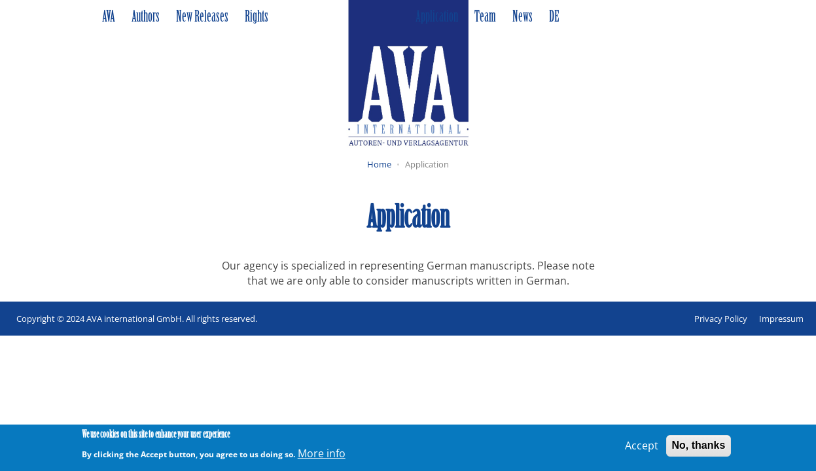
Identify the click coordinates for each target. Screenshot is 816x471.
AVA (108, 18)
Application (437, 18)
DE (554, 18)
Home (379, 164)
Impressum (781, 318)
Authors (146, 18)
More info (322, 455)
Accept (641, 448)
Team (485, 18)
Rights (256, 18)
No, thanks (699, 447)
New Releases (202, 18)
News (522, 18)
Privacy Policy (720, 318)
